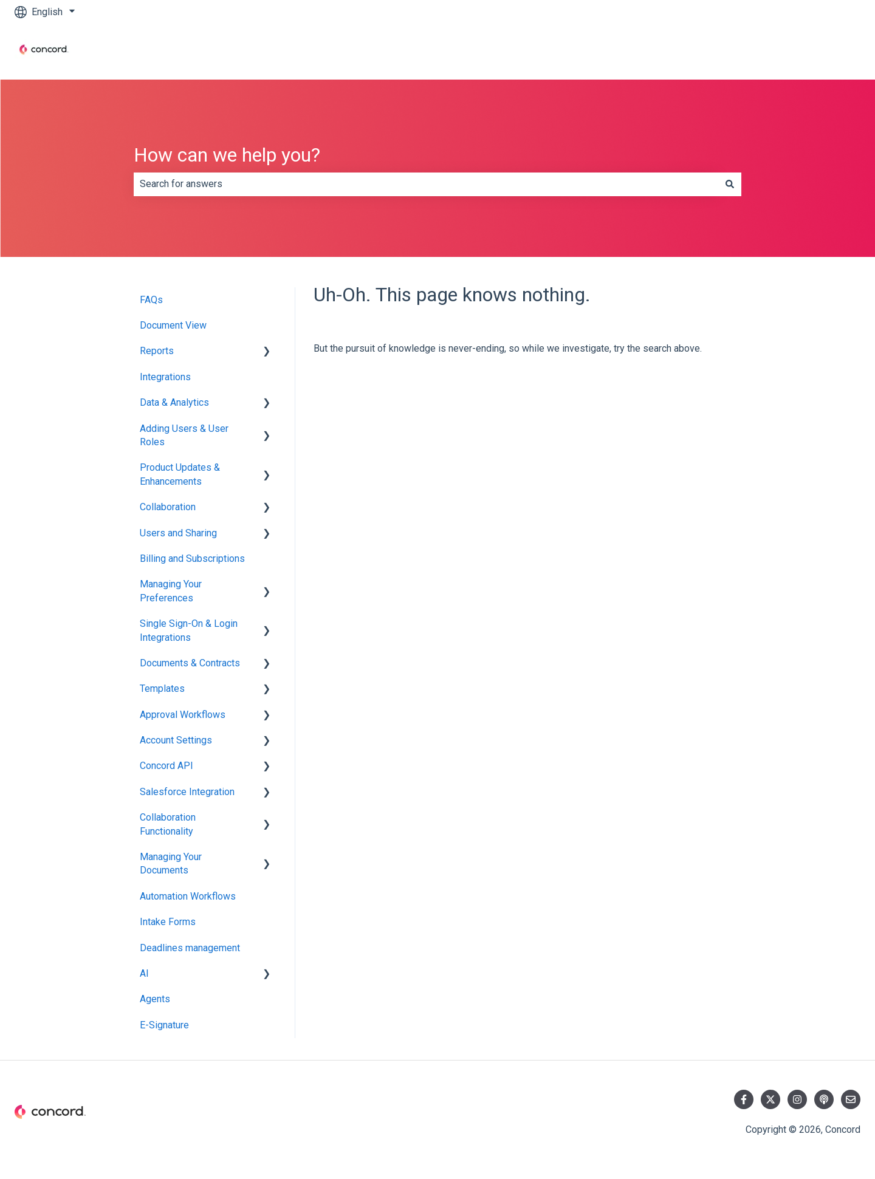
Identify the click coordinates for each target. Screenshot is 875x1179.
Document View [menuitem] (173, 325)
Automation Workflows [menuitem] (188, 896)
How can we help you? (227, 154)
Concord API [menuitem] (166, 765)
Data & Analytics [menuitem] (174, 402)
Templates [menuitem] (162, 688)
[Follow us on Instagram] (797, 1099)
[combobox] (426, 184)
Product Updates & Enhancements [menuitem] (180, 474)
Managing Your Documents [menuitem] (171, 863)
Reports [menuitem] (157, 351)
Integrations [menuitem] (165, 377)
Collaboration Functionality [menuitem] (168, 824)
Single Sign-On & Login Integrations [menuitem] (189, 630)
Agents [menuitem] (155, 999)
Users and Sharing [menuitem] (178, 533)
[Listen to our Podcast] (824, 1099)
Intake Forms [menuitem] (168, 922)
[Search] (729, 184)
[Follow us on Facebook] (743, 1099)
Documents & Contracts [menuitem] (190, 663)
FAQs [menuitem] (151, 300)
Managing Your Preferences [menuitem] (171, 590)
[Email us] (850, 1099)
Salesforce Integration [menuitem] (187, 792)
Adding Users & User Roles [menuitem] (184, 435)
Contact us (825, 51)
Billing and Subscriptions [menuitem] (192, 558)
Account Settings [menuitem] (176, 740)
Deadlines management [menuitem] (190, 948)
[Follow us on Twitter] (770, 1099)
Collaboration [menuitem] (168, 507)
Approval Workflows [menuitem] (182, 714)
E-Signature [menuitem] (164, 1025)
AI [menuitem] (144, 973)
